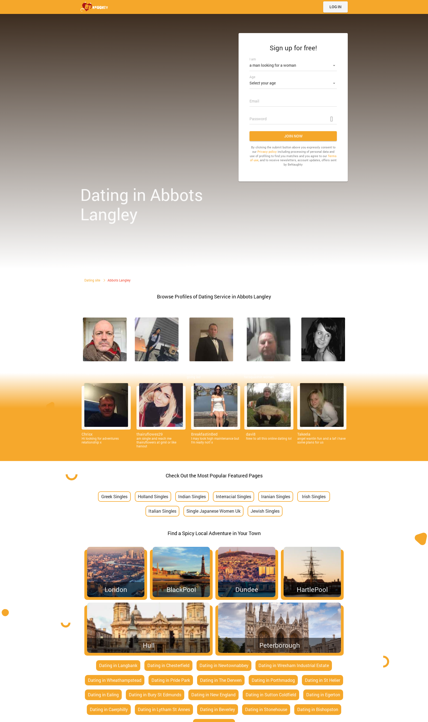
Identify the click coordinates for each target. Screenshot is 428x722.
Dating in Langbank (118, 665)
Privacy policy (267, 150)
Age (252, 76)
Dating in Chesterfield (168, 665)
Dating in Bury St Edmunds (155, 694)
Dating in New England (213, 694)
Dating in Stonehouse (266, 709)
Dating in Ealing (103, 694)
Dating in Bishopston (317, 709)
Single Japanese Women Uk (213, 511)
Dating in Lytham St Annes (164, 709)
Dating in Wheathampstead (114, 680)
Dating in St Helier (322, 680)
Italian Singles (162, 511)
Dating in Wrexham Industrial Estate (293, 665)
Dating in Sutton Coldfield (271, 694)
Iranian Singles (275, 496)
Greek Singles (114, 496)
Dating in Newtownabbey (224, 665)
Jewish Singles (265, 511)
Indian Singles (192, 496)
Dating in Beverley (217, 709)
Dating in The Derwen (221, 680)
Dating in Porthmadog (273, 680)
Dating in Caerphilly (109, 709)
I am (252, 59)
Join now (293, 134)
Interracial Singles (233, 496)
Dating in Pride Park (170, 680)
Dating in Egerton (323, 694)
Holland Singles (153, 496)
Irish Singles (314, 496)
